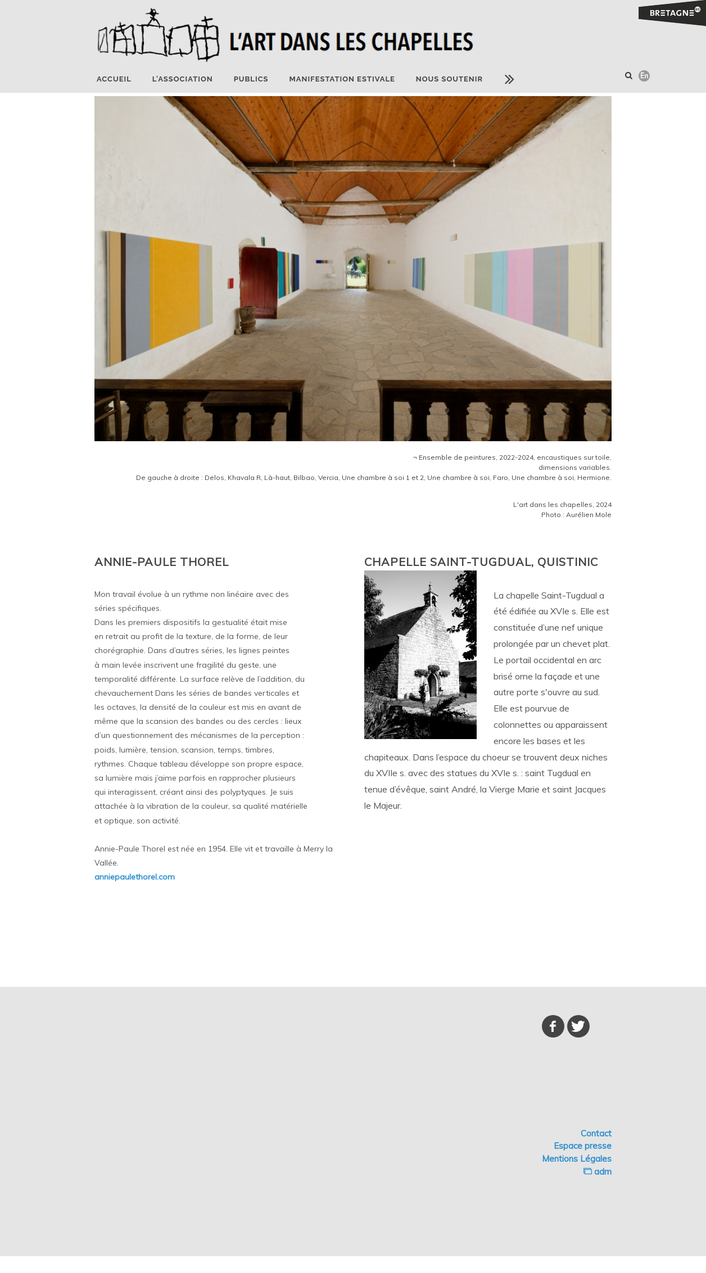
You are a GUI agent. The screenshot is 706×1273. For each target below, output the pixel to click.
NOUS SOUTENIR (449, 79)
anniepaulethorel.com (134, 877)
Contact (596, 1133)
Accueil (114, 79)
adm (597, 1171)
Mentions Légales (577, 1158)
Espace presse (583, 1145)
